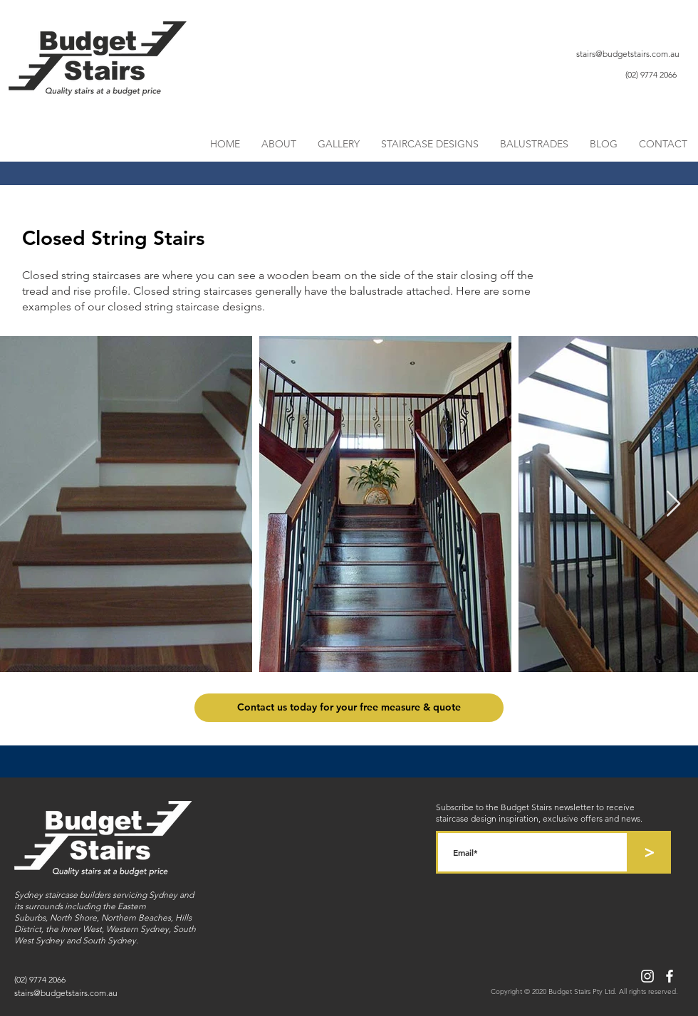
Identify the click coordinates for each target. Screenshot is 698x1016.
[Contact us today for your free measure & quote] (349, 707)
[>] (649, 852)
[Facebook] (669, 976)
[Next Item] (673, 504)
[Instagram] (647, 976)
